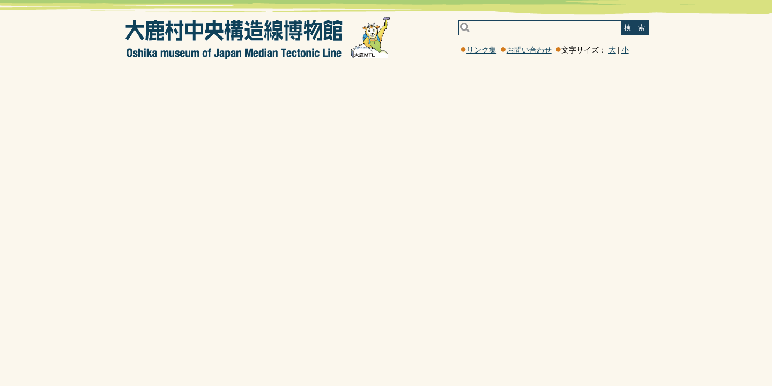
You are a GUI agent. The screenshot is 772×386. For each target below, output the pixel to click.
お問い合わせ (529, 50)
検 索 (634, 28)
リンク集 (481, 50)
